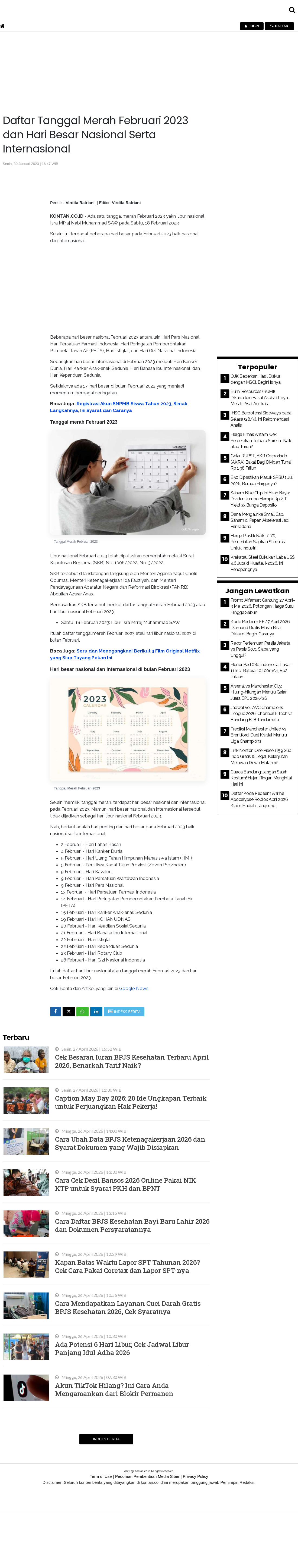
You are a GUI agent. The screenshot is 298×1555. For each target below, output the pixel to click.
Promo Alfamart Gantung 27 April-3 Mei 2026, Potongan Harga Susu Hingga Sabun (263, 606)
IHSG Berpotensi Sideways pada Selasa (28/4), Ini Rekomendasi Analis (261, 419)
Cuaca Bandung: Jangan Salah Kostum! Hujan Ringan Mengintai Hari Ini (261, 778)
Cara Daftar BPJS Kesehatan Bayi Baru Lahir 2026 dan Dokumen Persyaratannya (132, 1225)
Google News (133, 988)
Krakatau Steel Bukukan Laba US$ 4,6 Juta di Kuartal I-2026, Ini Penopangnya (263, 563)
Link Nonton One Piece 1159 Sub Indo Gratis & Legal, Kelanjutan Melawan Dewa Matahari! (261, 756)
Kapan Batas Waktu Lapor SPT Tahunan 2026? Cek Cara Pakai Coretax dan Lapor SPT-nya (127, 1266)
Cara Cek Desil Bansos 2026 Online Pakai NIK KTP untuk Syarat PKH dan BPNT (125, 1184)
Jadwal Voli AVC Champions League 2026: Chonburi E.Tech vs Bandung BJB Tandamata (262, 713)
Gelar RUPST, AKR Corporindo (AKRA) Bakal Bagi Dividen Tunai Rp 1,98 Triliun (261, 462)
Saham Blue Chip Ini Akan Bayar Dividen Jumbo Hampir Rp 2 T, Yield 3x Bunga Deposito (260, 499)
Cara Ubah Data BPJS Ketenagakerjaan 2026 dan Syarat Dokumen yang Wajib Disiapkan (130, 1143)
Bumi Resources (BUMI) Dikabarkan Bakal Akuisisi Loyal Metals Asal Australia (260, 397)
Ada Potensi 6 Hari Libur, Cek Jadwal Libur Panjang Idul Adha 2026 (122, 1348)
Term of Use (101, 1476)
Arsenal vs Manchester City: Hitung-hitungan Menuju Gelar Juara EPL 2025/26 (258, 692)
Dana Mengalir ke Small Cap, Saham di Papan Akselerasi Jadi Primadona (260, 520)
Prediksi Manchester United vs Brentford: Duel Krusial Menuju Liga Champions (259, 735)
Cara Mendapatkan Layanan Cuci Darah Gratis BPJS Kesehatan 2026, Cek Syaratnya (127, 1307)
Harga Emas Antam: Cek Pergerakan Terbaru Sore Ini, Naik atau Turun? (261, 440)
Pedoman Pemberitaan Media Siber (147, 1476)
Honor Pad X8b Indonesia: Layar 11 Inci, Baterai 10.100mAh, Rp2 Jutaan (261, 670)
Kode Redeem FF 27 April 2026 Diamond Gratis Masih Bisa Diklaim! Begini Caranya (260, 627)
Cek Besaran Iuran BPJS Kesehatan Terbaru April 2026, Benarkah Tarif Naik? (132, 1061)
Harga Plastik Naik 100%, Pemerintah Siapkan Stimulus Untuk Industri (258, 542)
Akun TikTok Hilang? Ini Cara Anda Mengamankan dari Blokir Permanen (114, 1389)
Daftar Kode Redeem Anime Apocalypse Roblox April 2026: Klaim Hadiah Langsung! (260, 799)
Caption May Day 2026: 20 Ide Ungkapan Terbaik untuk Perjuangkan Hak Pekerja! (131, 1102)
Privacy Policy (195, 1476)
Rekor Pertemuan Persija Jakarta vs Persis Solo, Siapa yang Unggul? (260, 649)
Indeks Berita (106, 1439)
